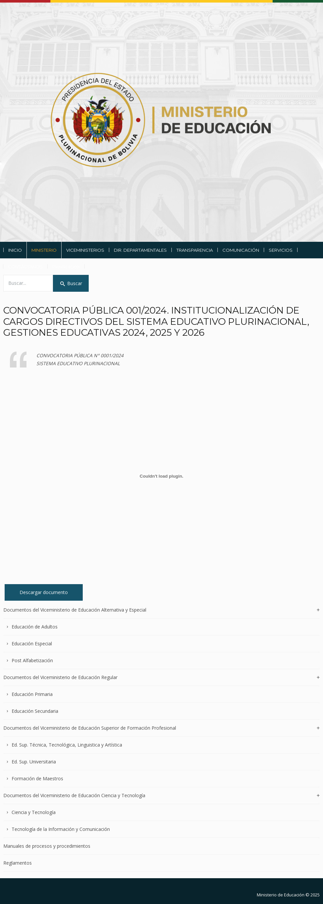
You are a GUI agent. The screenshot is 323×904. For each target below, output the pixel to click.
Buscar (71, 283)
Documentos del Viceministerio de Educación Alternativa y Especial (74, 610)
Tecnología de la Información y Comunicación (61, 829)
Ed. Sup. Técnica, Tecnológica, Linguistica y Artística (67, 745)
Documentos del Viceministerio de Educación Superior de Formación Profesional (89, 728)
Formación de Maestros (37, 778)
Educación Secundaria (35, 711)
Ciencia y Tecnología (34, 812)
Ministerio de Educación (280, 895)
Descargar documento (44, 592)
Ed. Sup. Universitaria (34, 761)
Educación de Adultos (35, 627)
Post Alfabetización (32, 660)
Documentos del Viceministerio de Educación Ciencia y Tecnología (74, 795)
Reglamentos (17, 863)
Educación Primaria (32, 694)
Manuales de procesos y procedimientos (46, 846)
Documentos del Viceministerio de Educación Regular (60, 677)
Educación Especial (32, 643)
